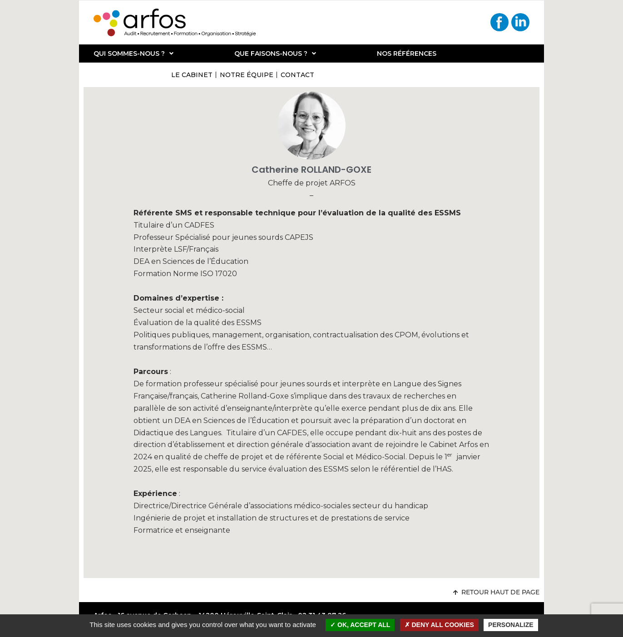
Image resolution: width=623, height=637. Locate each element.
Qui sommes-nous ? (133, 53)
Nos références (406, 53)
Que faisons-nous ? (275, 53)
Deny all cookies (439, 624)
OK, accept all (360, 624)
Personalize (511, 624)
